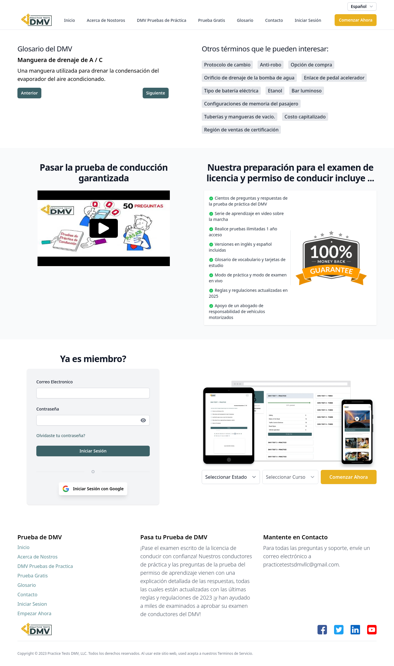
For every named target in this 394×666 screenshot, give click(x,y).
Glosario (245, 20)
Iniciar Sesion (32, 604)
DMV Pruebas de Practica (45, 566)
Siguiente (155, 93)
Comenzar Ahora (355, 20)
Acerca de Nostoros (106, 20)
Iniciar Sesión (308, 20)
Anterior (29, 93)
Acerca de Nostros (37, 556)
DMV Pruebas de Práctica (161, 20)
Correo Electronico (54, 382)
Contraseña (47, 409)
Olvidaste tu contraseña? (60, 435)
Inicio (69, 20)
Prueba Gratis (211, 20)
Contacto (274, 20)
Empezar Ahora (34, 613)
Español (362, 6)
